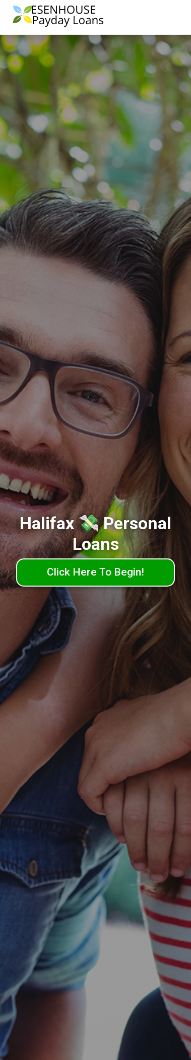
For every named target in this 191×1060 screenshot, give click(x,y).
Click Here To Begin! (95, 572)
